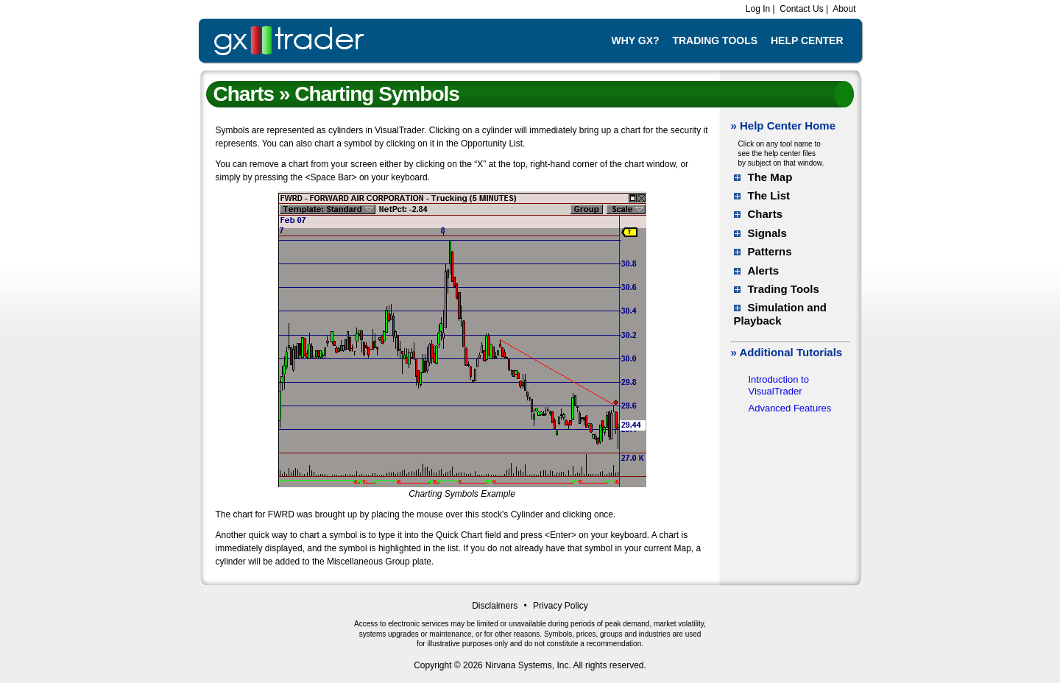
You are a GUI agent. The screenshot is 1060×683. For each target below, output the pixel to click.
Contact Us (800, 9)
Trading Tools (714, 40)
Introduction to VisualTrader (779, 385)
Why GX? (635, 40)
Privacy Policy (560, 606)
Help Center (807, 40)
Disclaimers (494, 606)
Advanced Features (790, 408)
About (842, 9)
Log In (756, 9)
